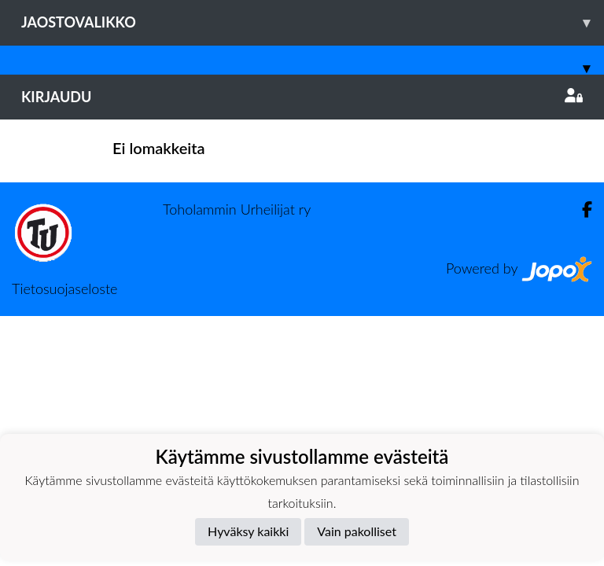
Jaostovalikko (312, 22)
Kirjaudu (302, 96)
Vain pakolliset (356, 531)
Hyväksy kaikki (248, 531)
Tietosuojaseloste (64, 288)
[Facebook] (580, 209)
